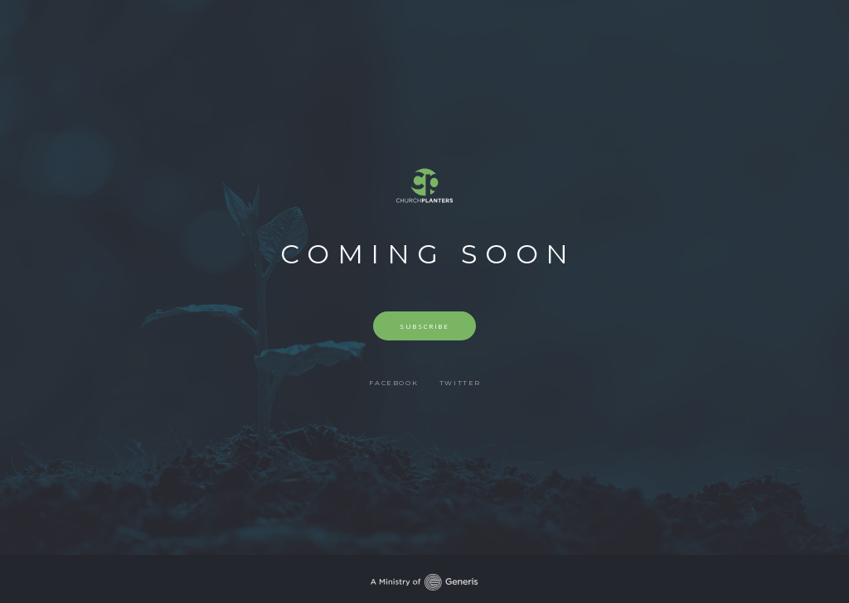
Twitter (460, 383)
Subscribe (424, 325)
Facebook (393, 383)
